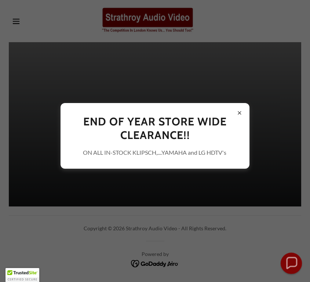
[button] (22, 275)
